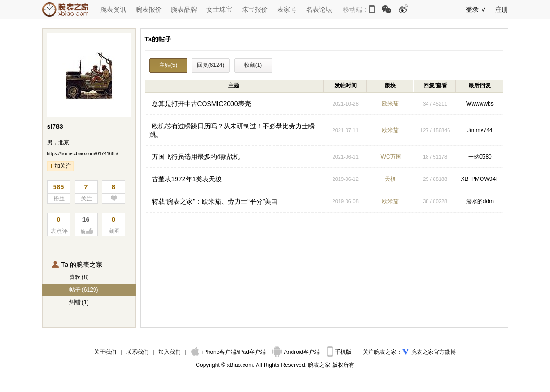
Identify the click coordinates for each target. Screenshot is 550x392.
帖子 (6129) (83, 289)
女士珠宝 (219, 9)
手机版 (340, 352)
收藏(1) (253, 65)
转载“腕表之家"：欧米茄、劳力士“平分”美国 (215, 201)
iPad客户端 (252, 352)
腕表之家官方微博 (433, 352)
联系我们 (137, 352)
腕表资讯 (113, 9)
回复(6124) (210, 65)
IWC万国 (390, 156)
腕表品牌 (184, 9)
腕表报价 (149, 9)
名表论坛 (319, 9)
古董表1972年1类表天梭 (187, 179)
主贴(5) (168, 65)
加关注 (60, 166)
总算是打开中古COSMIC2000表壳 (201, 103)
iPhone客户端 (213, 352)
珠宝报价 (255, 9)
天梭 (390, 179)
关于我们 (105, 352)
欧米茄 (390, 103)
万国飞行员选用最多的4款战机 (196, 156)
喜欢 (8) (79, 277)
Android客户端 (297, 352)
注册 (501, 9)
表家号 (287, 9)
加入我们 (169, 352)
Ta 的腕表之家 (77, 264)
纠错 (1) (79, 302)
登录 (472, 9)
